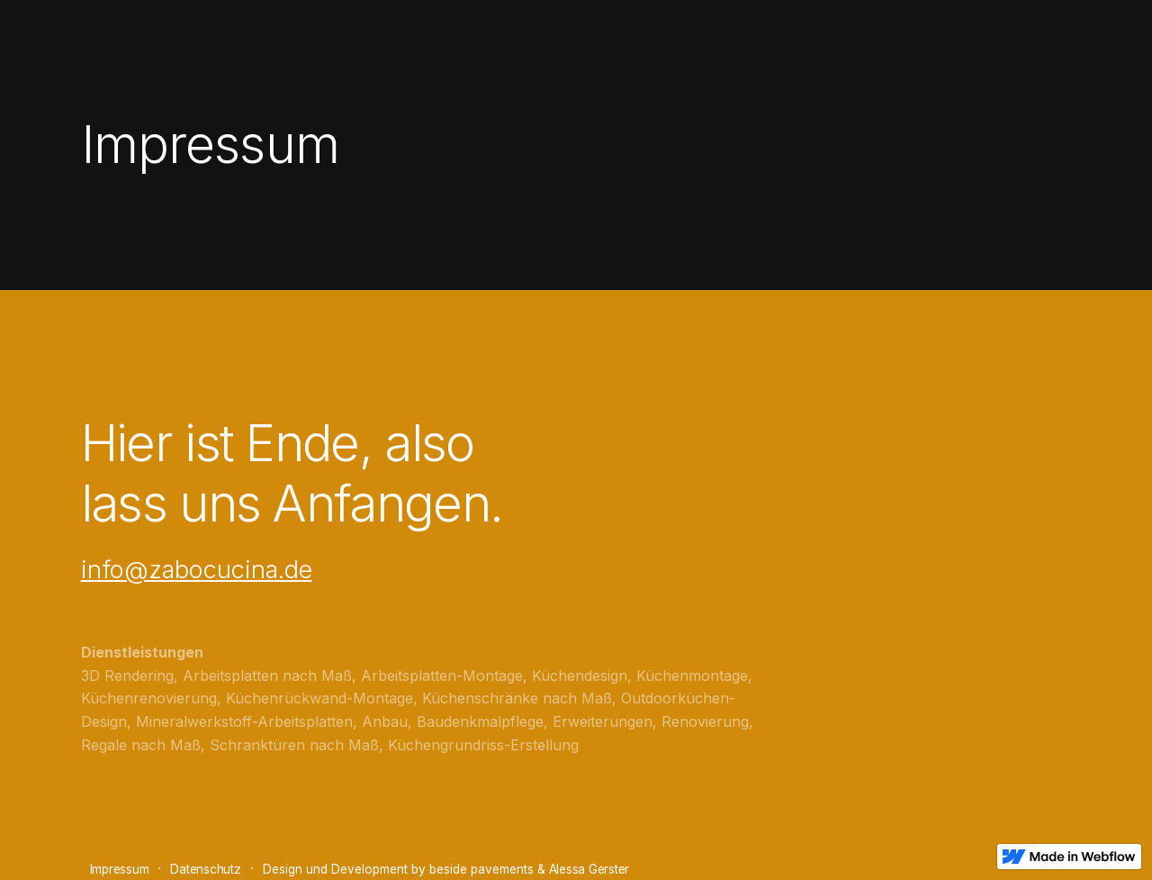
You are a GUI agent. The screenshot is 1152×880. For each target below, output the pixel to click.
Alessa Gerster (589, 869)
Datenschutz (205, 869)
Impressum (119, 869)
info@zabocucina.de (196, 570)
